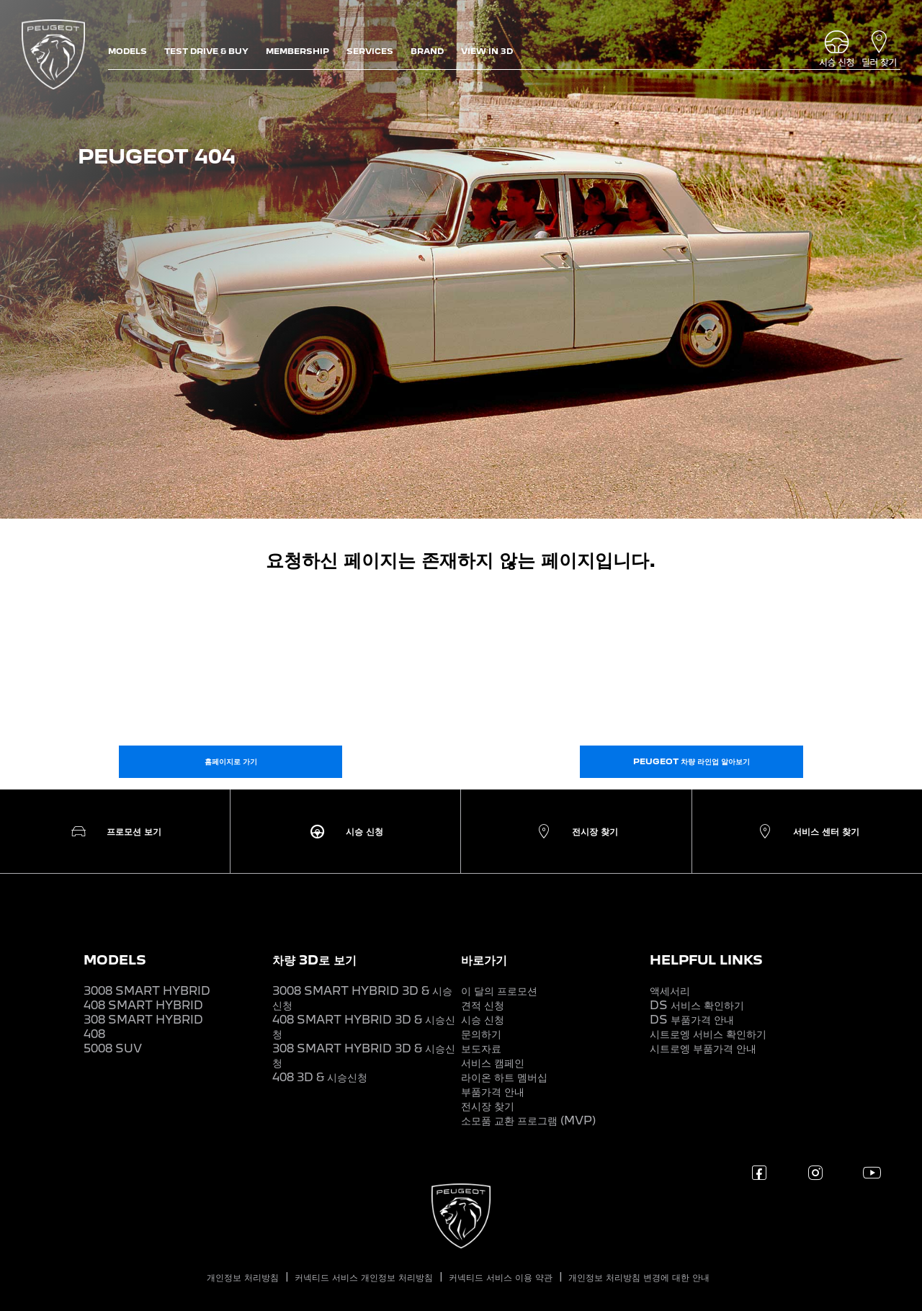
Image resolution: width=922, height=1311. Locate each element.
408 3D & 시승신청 (319, 1077)
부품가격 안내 (492, 1092)
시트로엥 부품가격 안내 (703, 1048)
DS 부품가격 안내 (692, 1019)
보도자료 (481, 1048)
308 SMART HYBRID (143, 1019)
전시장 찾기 (487, 1106)
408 (94, 1034)
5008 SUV (113, 1048)
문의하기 (481, 1034)
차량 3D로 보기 (314, 959)
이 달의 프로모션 (499, 991)
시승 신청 (482, 1019)
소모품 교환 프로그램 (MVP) (528, 1120)
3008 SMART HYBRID (147, 991)
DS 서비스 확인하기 (697, 1005)
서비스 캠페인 (492, 1063)
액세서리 (670, 991)
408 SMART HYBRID (143, 1005)
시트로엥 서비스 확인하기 (708, 1034)
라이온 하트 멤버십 (504, 1077)
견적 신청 (482, 1005)
